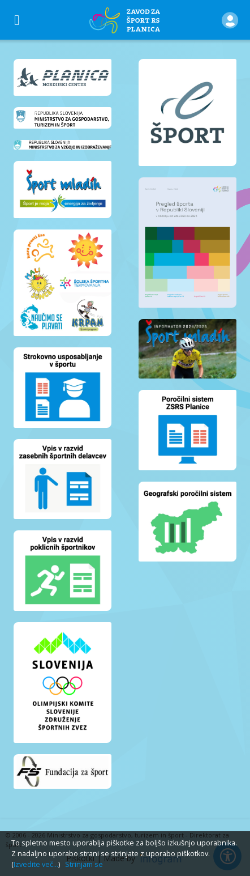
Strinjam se (84, 864)
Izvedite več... (36, 864)
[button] (230, 20)
